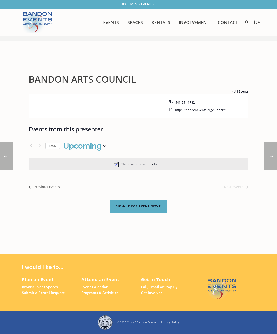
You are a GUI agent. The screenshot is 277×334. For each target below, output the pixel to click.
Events (111, 22)
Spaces (135, 22)
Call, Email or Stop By (159, 287)
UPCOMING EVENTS (137, 4)
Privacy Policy (170, 322)
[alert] (138, 164)
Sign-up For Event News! (138, 206)
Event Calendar (94, 287)
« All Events (240, 91)
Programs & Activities (99, 292)
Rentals (160, 22)
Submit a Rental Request (43, 292)
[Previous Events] (31, 145)
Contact (228, 22)
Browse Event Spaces (40, 287)
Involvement (194, 22)
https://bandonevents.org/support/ (200, 110)
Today (52, 146)
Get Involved (152, 292)
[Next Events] (39, 145)
